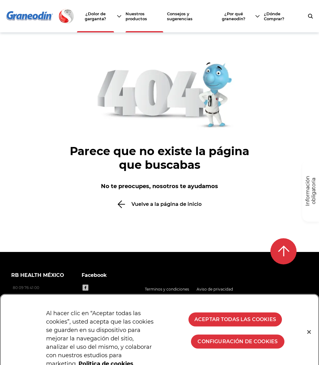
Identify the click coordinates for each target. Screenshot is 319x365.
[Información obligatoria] (310, 191)
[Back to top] (283, 251)
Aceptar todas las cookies (235, 323)
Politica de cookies (162, 297)
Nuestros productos (136, 16)
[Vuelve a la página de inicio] (159, 204)
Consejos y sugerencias (180, 16)
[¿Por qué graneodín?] (237, 16)
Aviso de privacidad (215, 289)
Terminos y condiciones (167, 289)
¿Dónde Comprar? (274, 16)
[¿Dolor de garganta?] (99, 16)
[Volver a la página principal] (40, 16)
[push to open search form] (310, 16)
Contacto (229, 297)
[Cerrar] (309, 336)
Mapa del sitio (200, 297)
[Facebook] (85, 287)
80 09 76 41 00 (26, 287)
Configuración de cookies (238, 345)
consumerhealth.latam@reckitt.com (45, 295)
